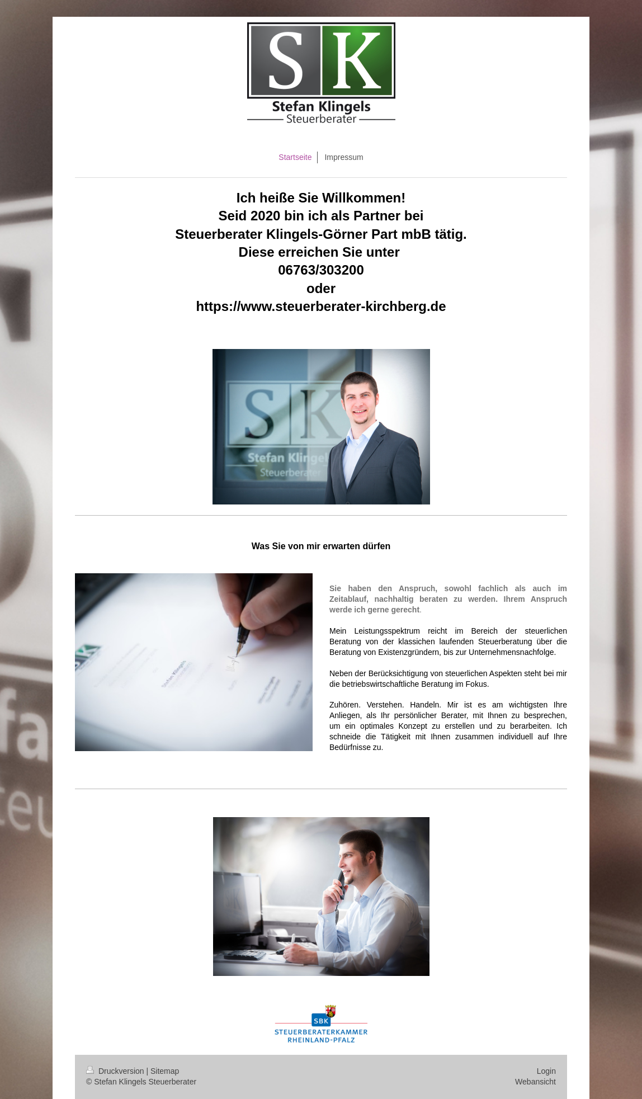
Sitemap (164, 1071)
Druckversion (116, 1071)
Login (546, 1071)
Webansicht (535, 1081)
